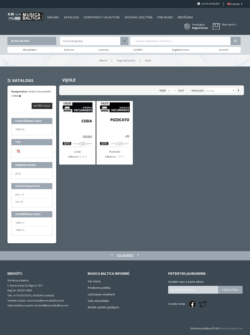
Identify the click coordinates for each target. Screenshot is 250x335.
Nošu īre (69, 49)
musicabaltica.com (232, 328)
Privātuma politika (99, 288)
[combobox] (180, 41)
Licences (104, 49)
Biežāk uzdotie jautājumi (103, 307)
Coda (77, 151)
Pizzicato (114, 151)
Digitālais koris (180, 49)
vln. (19, 201)
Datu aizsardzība (98, 301)
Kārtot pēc (198, 90)
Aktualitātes (30, 49)
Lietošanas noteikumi (101, 294)
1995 (19, 222)
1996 (19, 230)
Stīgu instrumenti (126, 60)
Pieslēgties (198, 24)
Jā (18, 173)
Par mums (94, 281)
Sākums (103, 60)
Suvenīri (224, 49)
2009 (19, 129)
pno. (19, 194)
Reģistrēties (200, 28)
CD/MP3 (138, 49)
